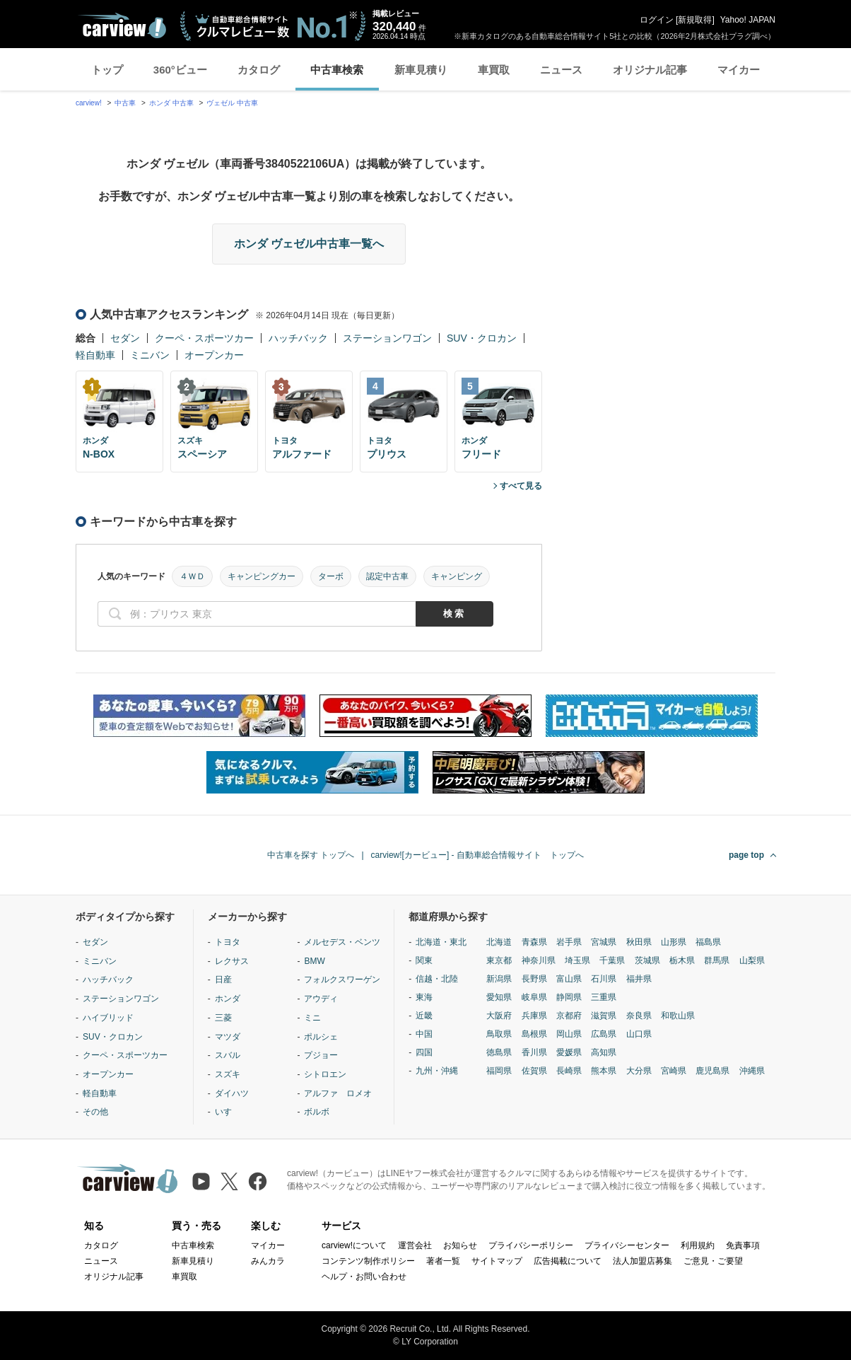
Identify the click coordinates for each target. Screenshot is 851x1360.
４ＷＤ (192, 576)
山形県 (673, 942)
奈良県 (639, 1016)
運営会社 (415, 1245)
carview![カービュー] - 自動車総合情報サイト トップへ (477, 855)
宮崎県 (673, 1071)
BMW (314, 961)
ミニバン (150, 355)
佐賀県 (534, 1071)
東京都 (499, 960)
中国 (424, 1034)
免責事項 (743, 1245)
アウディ (321, 999)
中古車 (125, 103)
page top (746, 855)
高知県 (603, 1052)
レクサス (232, 961)
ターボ (331, 576)
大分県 (639, 1071)
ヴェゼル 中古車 (232, 103)
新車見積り (420, 70)
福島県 (708, 942)
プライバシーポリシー (530, 1245)
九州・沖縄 (437, 1071)
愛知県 (499, 997)
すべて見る (521, 486)
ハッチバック (298, 338)
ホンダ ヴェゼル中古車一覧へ (309, 244)
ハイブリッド (108, 1018)
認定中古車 (387, 576)
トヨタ (227, 942)
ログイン (657, 20)
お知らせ (460, 1245)
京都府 (569, 1016)
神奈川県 (539, 960)
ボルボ (316, 1112)
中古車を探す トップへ (310, 855)
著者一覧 (443, 1261)
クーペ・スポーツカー (204, 338)
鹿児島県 (712, 1071)
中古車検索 (336, 70)
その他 (95, 1112)
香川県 (534, 1052)
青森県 (534, 942)
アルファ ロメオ (338, 1093)
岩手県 (569, 942)
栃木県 (682, 960)
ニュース (561, 70)
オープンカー (214, 355)
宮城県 (603, 942)
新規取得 (695, 20)
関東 (424, 960)
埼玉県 (577, 960)
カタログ (258, 70)
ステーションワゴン (387, 338)
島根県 (534, 1034)
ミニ (312, 1018)
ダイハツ (232, 1093)
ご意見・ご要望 (713, 1261)
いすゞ (227, 1112)
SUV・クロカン (482, 338)
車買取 (494, 70)
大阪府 (499, 1016)
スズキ (227, 1074)
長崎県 (569, 1071)
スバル (227, 1055)
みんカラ (268, 1261)
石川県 (603, 979)
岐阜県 (534, 997)
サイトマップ (496, 1261)
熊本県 (603, 1071)
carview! (89, 103)
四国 (424, 1052)
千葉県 (612, 960)
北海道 (499, 942)
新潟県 (499, 979)
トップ (107, 70)
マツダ (227, 1037)
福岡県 (499, 1071)
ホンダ (227, 999)
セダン (125, 338)
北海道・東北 (441, 942)
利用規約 (698, 1245)
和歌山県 (678, 1016)
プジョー (321, 1055)
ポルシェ (321, 1037)
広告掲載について (567, 1261)
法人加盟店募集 (642, 1261)
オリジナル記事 (650, 70)
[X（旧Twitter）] (229, 1181)
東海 (424, 997)
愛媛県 (569, 1052)
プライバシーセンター (627, 1245)
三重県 (603, 997)
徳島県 (499, 1052)
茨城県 (647, 960)
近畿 (424, 1016)
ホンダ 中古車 (171, 103)
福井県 (639, 979)
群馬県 (716, 960)
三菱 (223, 1018)
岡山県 (569, 1034)
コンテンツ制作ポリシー (368, 1261)
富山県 (569, 979)
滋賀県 (603, 1016)
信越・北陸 (437, 979)
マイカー (738, 70)
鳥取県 (499, 1034)
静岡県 (569, 997)
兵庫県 (534, 1016)
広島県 (603, 1034)
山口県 (639, 1034)
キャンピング (456, 576)
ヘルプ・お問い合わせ (364, 1276)
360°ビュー (180, 70)
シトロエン (325, 1074)
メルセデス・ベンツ (342, 942)
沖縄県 (752, 1071)
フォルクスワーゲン (342, 979)
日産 (223, 979)
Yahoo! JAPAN (747, 20)
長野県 (534, 979)
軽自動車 (95, 355)
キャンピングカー (261, 576)
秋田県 (639, 942)
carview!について (354, 1245)
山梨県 (752, 960)
